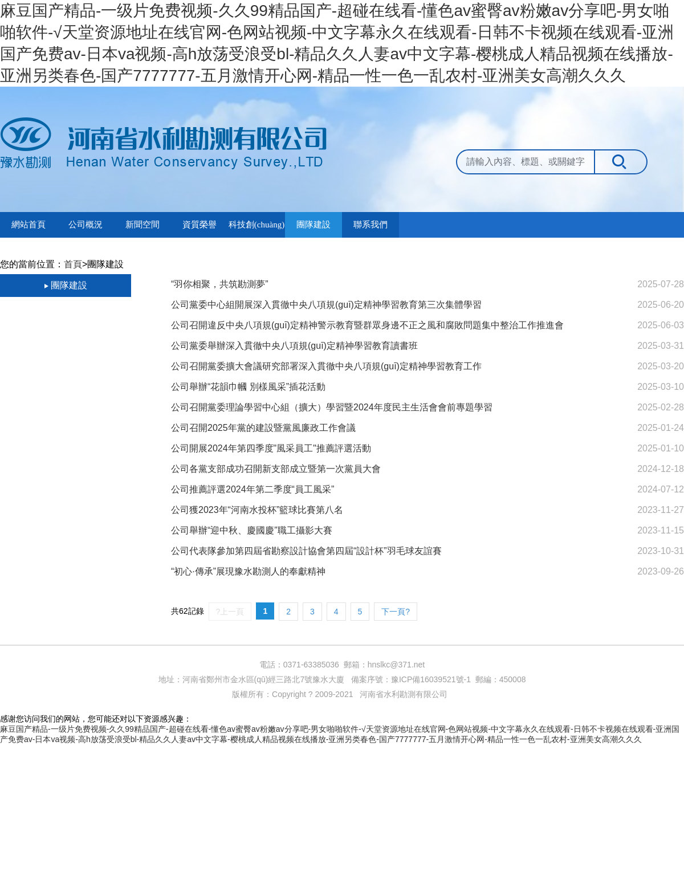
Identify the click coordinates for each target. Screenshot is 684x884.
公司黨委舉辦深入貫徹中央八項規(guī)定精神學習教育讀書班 (294, 346)
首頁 (73, 264)
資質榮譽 (199, 224)
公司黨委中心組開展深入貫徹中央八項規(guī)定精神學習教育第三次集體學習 (326, 304)
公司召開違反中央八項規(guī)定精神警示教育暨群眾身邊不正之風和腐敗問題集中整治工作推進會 (367, 325)
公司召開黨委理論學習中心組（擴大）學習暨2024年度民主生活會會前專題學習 (331, 407)
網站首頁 (28, 224)
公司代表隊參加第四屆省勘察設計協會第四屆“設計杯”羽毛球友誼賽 (306, 551)
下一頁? (395, 611)
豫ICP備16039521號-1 (431, 679)
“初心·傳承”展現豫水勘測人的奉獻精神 (248, 571)
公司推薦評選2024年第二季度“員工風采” (252, 489)
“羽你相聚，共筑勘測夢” (219, 284)
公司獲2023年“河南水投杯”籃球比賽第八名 (257, 510)
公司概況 (85, 224)
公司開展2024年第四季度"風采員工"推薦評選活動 (271, 448)
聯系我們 (370, 224)
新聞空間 (142, 224)
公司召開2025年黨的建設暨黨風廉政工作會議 (263, 428)
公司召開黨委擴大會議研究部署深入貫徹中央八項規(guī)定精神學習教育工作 (326, 366)
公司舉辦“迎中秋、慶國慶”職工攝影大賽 (251, 530)
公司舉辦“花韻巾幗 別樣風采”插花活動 (248, 387)
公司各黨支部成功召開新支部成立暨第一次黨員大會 (276, 469)
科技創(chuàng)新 (256, 229)
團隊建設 (313, 224)
